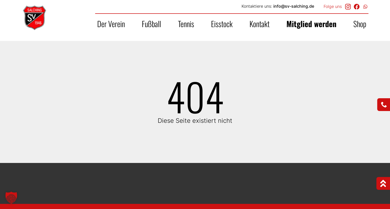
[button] (11, 197)
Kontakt (259, 23)
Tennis (186, 23)
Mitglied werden (311, 23)
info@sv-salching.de (293, 6)
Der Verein (111, 23)
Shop (359, 23)
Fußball (151, 23)
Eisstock (222, 23)
